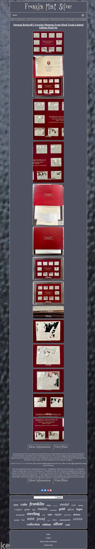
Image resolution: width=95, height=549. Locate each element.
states (54, 520)
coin (24, 504)
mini (50, 514)
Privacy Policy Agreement (48, 541)
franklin (37, 503)
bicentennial (20, 515)
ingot (79, 509)
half (33, 510)
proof (41, 519)
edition (46, 524)
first (23, 520)
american (67, 515)
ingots (58, 514)
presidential (53, 510)
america (80, 505)
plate (49, 520)
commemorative (65, 520)
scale (73, 505)
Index (48, 534)
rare (15, 504)
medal (64, 504)
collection (33, 524)
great (27, 509)
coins (77, 519)
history (77, 514)
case (43, 515)
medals (43, 509)
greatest (16, 520)
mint (30, 518)
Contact (48, 538)
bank (49, 505)
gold (62, 509)
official (70, 509)
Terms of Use (48, 545)
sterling (33, 513)
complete (18, 509)
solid (67, 524)
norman (55, 505)
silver (58, 524)
